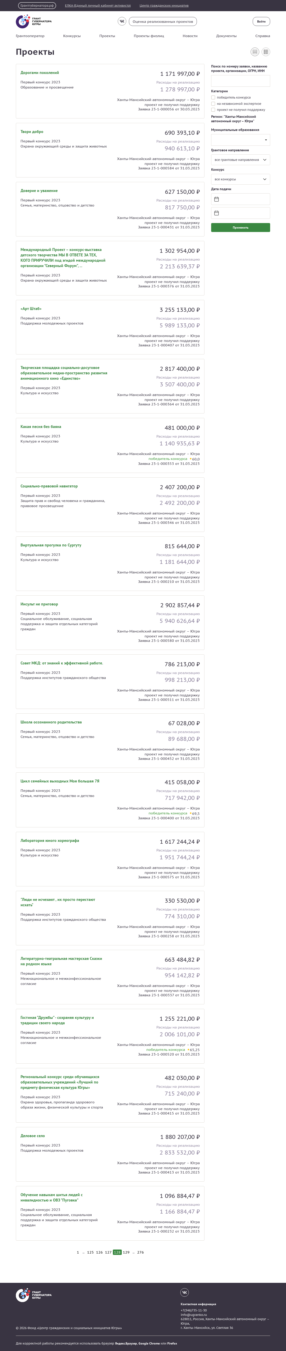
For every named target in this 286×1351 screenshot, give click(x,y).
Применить (240, 228)
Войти (261, 21)
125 (90, 1252)
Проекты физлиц (149, 36)
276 (140, 1252)
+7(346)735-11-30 (194, 1310)
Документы (226, 36)
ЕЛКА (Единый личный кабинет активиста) (98, 6)
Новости (190, 36)
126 (99, 1252)
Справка (262, 36)
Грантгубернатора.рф (37, 6)
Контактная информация (198, 1304)
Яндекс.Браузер (126, 1343)
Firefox (172, 1343)
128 (117, 1252)
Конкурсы (72, 36)
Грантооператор (30, 36)
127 (108, 1252)
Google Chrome (149, 1343)
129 (126, 1252)
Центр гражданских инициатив (164, 6)
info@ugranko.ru (194, 1315)
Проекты (107, 36)
